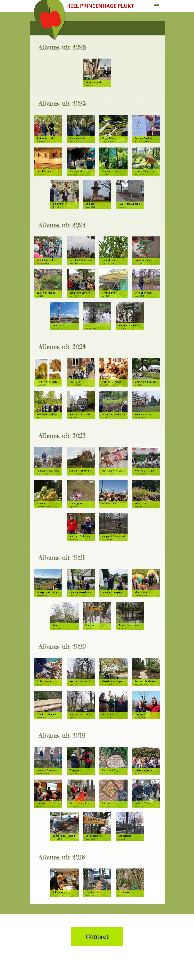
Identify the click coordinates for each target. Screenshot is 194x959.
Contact (97, 936)
